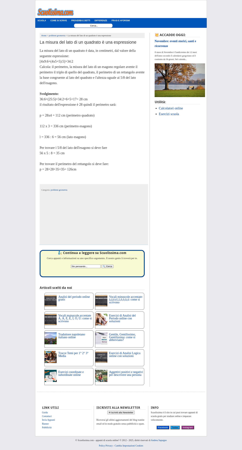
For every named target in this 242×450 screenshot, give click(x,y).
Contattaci (47, 416)
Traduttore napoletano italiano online (71, 336)
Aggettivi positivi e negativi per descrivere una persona (126, 373)
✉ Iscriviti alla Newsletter (121, 412)
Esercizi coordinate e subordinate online (71, 373)
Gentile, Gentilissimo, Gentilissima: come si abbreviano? (122, 337)
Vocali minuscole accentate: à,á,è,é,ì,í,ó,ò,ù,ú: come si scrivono (126, 299)
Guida (45, 412)
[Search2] (86, 266)
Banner (45, 424)
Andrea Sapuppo (159, 440)
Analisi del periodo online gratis (74, 298)
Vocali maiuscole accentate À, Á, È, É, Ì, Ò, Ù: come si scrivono (75, 318)
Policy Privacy (106, 445)
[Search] (107, 266)
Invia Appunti (48, 420)
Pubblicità (47, 427)
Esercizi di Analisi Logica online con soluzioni (124, 354)
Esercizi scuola (169, 114)
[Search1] (94, 25)
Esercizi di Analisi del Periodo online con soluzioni (122, 318)
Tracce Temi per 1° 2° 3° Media (73, 354)
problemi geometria (59, 190)
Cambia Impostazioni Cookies (129, 445)
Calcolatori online (171, 108)
